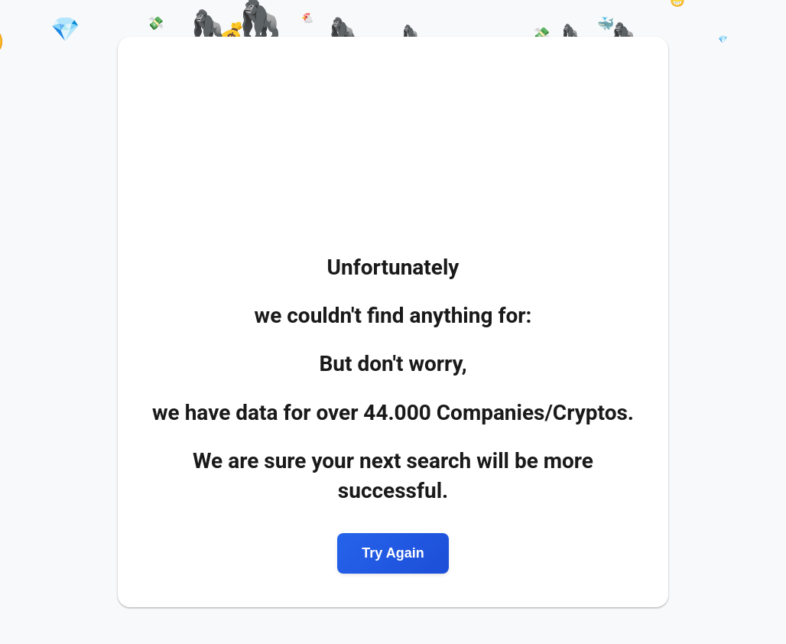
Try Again (393, 553)
